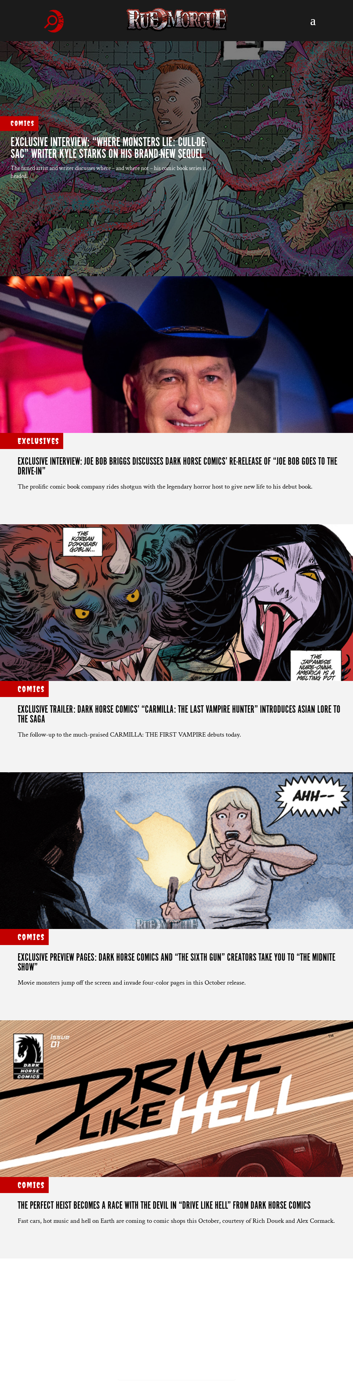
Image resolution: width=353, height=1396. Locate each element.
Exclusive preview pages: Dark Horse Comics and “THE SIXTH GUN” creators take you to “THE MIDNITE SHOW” (176, 962)
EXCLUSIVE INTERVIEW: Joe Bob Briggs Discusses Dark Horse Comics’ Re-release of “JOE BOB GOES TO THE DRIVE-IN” (177, 466)
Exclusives (38, 441)
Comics (23, 123)
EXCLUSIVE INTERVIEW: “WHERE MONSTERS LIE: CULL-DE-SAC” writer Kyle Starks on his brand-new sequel (109, 148)
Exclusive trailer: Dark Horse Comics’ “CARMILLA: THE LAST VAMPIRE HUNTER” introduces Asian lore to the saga (179, 714)
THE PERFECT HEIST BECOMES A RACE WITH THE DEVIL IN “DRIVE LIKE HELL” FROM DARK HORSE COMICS (164, 1205)
